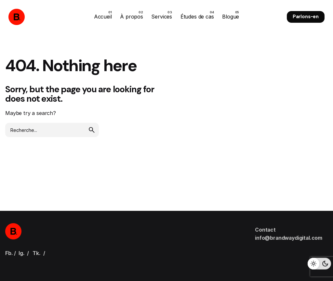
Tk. (37, 253)
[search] (92, 130)
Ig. (22, 253)
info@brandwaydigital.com (288, 238)
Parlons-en (306, 16)
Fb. (9, 253)
